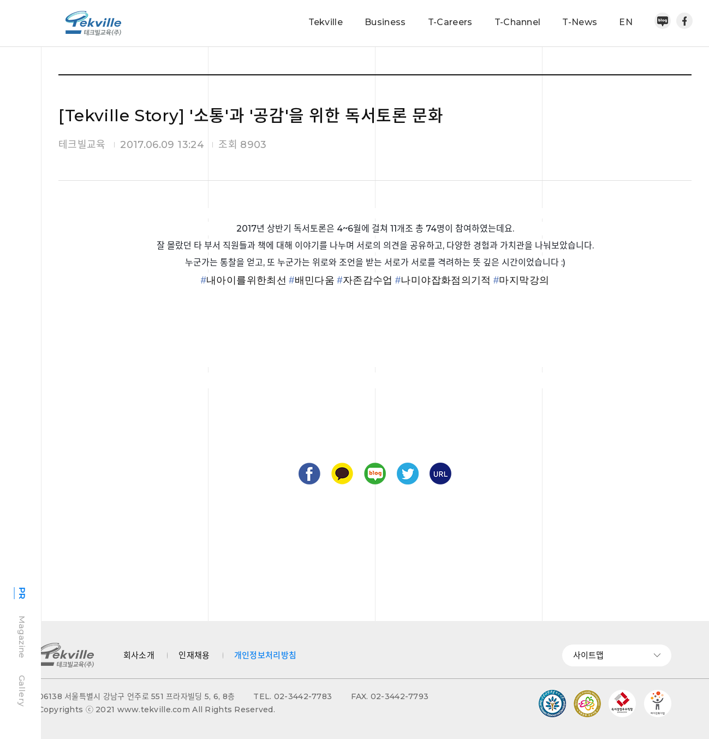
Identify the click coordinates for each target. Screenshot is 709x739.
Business (385, 22)
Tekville (325, 22)
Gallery (22, 690)
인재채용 (194, 655)
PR (22, 593)
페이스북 (684, 21)
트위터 (408, 473)
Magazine (22, 637)
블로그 (375, 473)
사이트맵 (616, 655)
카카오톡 (342, 473)
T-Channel (517, 22)
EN (626, 22)
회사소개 (138, 655)
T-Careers (450, 22)
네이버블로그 (662, 21)
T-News (579, 22)
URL (440, 473)
